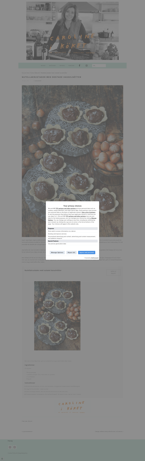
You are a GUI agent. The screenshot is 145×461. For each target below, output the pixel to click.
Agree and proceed (87, 252)
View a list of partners (88, 212)
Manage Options (57, 252)
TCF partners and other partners (66, 208)
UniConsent (94, 258)
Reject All (71, 252)
